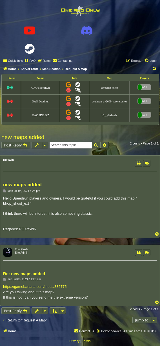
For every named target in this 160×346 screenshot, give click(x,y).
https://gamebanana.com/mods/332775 (34, 286)
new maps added (22, 137)
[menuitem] (29, 60)
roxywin (8, 159)
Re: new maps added (24, 273)
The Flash (21, 249)
